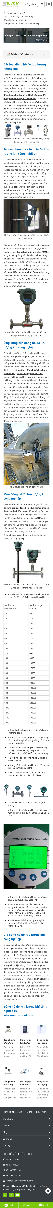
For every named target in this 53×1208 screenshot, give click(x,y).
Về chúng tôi (9, 1138)
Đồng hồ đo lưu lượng (14, 20)
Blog (5, 1132)
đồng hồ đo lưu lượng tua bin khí (20, 98)
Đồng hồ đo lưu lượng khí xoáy (42, 1083)
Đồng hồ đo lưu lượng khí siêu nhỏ (26, 1041)
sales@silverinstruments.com (19, 1180)
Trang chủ (11, 13)
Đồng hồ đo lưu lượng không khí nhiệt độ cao (10, 1083)
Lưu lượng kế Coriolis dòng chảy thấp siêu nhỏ (25, 1083)
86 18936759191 (13, 1170)
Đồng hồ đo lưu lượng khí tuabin (9, 1041)
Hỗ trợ (22, 13)
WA (26, 1205)
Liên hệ (6, 1145)
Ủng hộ (6, 1125)
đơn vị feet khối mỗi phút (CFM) (32, 252)
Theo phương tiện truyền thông (18, 16)
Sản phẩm (8, 1118)
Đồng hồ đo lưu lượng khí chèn (42, 1041)
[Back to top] (48, 1191)
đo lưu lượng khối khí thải (30, 373)
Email (9, 1205)
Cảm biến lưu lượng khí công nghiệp (26, 272)
